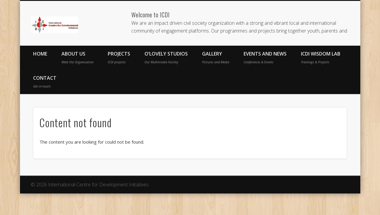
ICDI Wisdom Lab (320, 57)
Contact (44, 81)
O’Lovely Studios (166, 57)
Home (40, 53)
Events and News (265, 57)
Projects (119, 57)
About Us (77, 57)
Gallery (215, 57)
